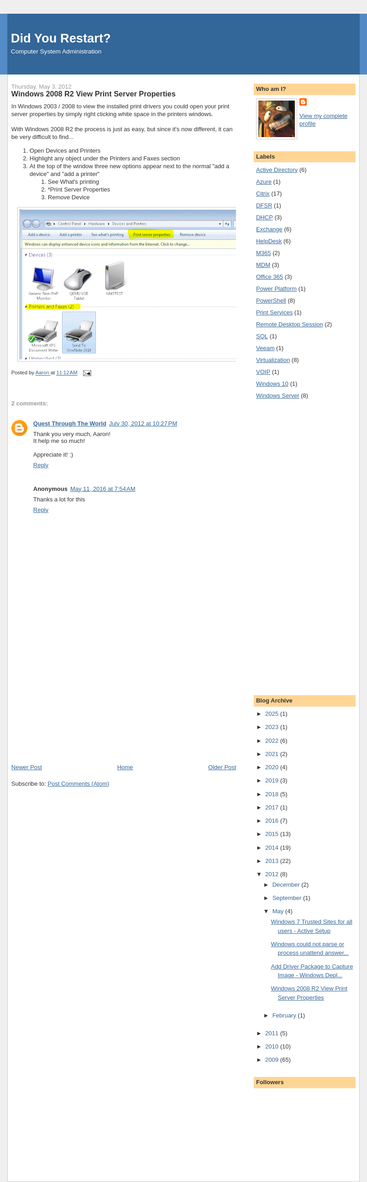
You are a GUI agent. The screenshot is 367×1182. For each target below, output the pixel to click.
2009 (272, 1059)
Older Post (222, 767)
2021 (272, 754)
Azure (264, 181)
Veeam (265, 348)
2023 (272, 727)
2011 (272, 1033)
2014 (272, 847)
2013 (272, 860)
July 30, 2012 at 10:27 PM (143, 423)
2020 (272, 767)
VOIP (263, 371)
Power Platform (276, 288)
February (285, 1015)
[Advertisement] (79, 699)
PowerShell (271, 300)
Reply (40, 465)
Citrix (263, 193)
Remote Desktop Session (289, 324)
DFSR (264, 205)
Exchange (269, 229)
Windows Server (277, 395)
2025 (272, 713)
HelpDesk (269, 241)
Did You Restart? (61, 38)
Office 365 (269, 276)
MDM (263, 264)
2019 (272, 780)
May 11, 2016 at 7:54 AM (103, 488)
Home (125, 767)
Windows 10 (272, 383)
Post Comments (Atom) (78, 783)
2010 (272, 1046)
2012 (272, 874)
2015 (272, 834)
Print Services (274, 312)
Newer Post (26, 767)
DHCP (264, 217)
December (287, 884)
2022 (272, 740)
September (288, 897)
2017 (272, 807)
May (279, 911)
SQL (262, 336)
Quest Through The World (69, 423)
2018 (272, 794)
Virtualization (273, 360)
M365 (263, 253)
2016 (272, 820)
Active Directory (277, 169)
